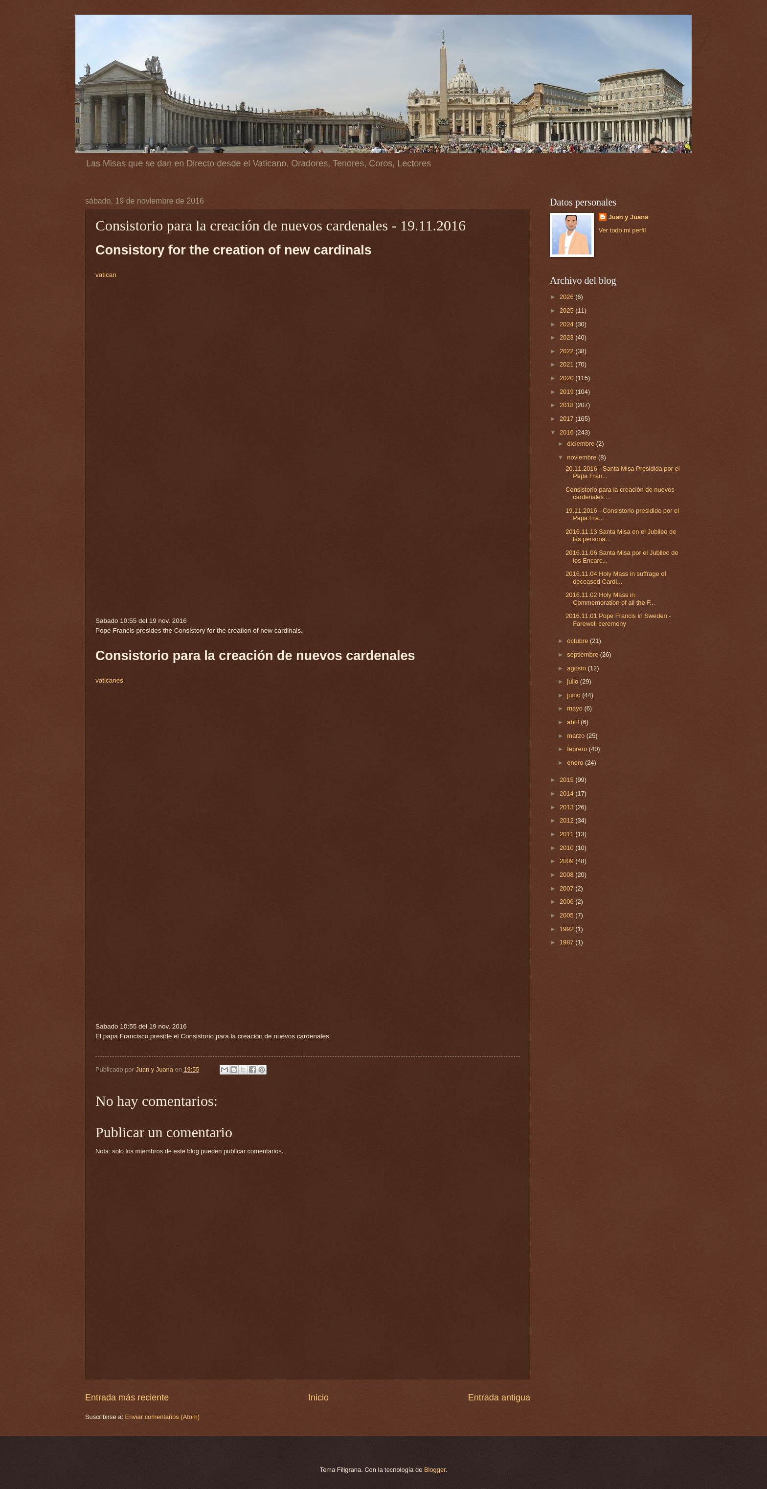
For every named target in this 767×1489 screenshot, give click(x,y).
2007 (567, 888)
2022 (567, 351)
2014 (567, 793)
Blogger (435, 1469)
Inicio (318, 1397)
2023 (567, 337)
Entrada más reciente (127, 1397)
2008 (567, 874)
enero (576, 762)
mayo (575, 708)
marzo (576, 735)
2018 (567, 405)
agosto (577, 668)
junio (574, 695)
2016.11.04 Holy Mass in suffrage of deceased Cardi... (615, 577)
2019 (567, 391)
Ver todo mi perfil (622, 230)
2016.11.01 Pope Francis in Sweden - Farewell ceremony (618, 619)
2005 (567, 915)
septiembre (583, 654)
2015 (567, 779)
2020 (567, 378)
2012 (567, 820)
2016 (567, 432)
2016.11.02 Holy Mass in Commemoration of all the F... (610, 598)
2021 (567, 364)
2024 (567, 324)
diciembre (581, 443)
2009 (567, 861)
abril (574, 722)
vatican (105, 274)
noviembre (582, 457)
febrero (577, 749)
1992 (567, 929)
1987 (567, 942)
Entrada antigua (499, 1397)
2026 (567, 296)
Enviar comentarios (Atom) (162, 1416)
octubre (578, 640)
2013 (567, 807)
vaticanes (109, 680)
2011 (567, 834)
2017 (567, 418)
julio (573, 681)
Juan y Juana (629, 217)
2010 (567, 847)
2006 (567, 901)
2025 (567, 310)
